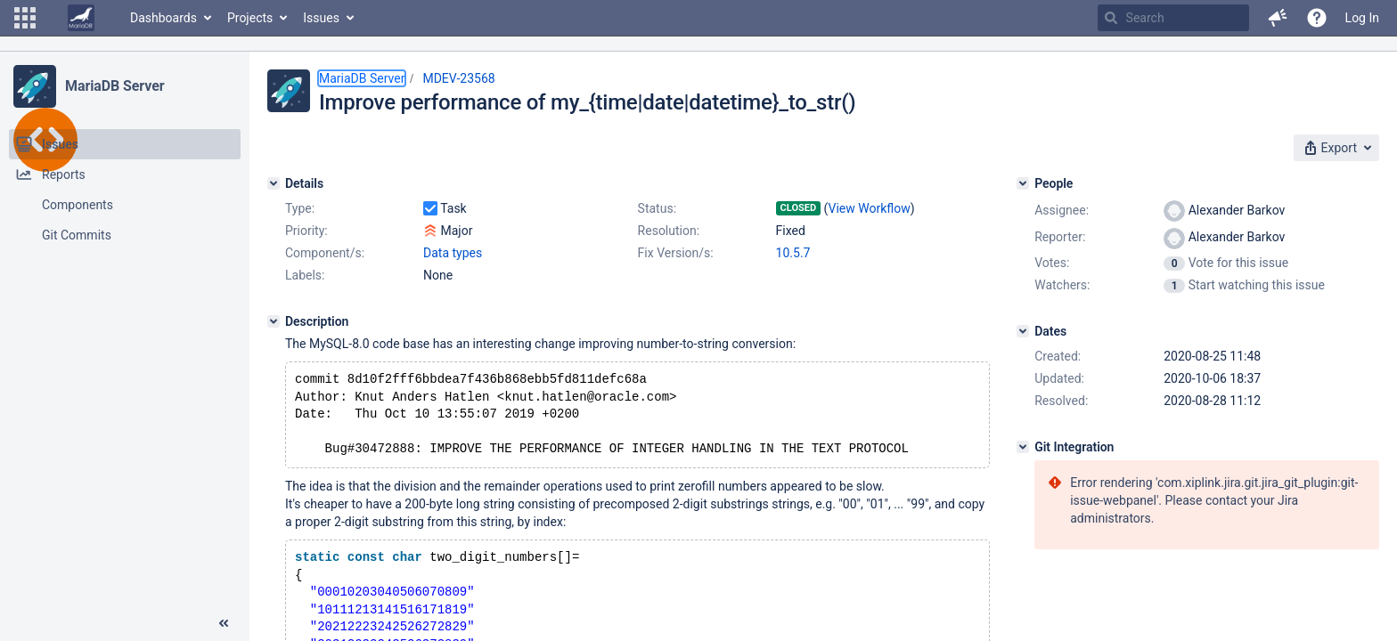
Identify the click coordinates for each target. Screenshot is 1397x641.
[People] (1023, 183)
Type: (300, 208)
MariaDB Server (114, 85)
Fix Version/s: (676, 253)
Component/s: (324, 253)
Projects (250, 18)
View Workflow (870, 208)
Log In (1362, 18)
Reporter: (1059, 237)
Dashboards (163, 18)
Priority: (306, 230)
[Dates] (1023, 331)
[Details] (273, 183)
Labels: (304, 275)
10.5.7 (793, 253)
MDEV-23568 (458, 78)
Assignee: (1061, 210)
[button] (25, 18)
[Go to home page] (81, 18)
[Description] (273, 321)
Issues (321, 18)
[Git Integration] (1023, 447)
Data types (452, 253)
